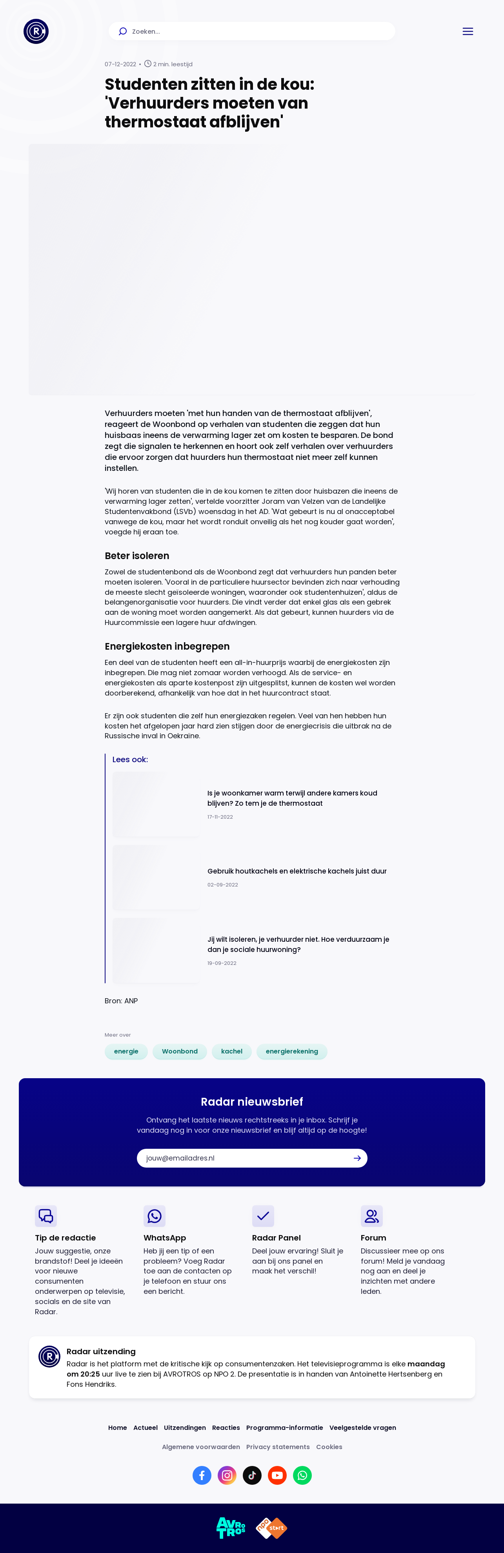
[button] (467, 31)
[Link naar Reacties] (226, 1428)
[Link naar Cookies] (329, 1447)
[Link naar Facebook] (202, 1475)
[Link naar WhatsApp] (302, 1475)
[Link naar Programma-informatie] (284, 1428)
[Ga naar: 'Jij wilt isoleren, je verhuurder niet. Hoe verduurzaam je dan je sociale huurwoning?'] (256, 950)
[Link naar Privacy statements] (278, 1447)
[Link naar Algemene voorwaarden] (201, 1447)
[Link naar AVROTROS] (231, 1528)
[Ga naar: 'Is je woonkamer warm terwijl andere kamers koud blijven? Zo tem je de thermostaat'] (256, 804)
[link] (126, 1051)
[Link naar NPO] (271, 1528)
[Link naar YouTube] (277, 1475)
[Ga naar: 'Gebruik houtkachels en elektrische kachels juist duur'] (256, 877)
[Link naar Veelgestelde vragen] (362, 1428)
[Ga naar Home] (36, 31)
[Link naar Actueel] (145, 1428)
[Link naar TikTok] (252, 1475)
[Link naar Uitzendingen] (185, 1428)
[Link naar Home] (117, 1428)
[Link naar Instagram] (227, 1475)
